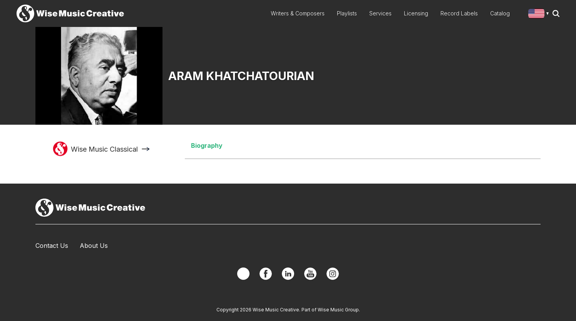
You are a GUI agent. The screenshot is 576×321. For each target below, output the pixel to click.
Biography (207, 145)
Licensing (416, 13)
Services (380, 13)
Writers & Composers (298, 13)
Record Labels (459, 13)
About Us (94, 245)
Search (556, 13)
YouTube (310, 274)
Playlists (347, 13)
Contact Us (51, 245)
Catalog (500, 13)
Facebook (266, 274)
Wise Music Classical (104, 149)
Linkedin (288, 274)
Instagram (333, 274)
